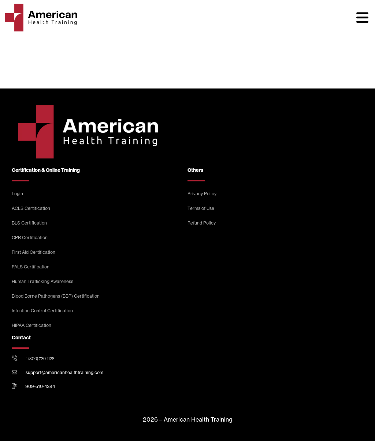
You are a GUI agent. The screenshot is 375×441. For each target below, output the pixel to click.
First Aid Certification (33, 252)
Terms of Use (201, 208)
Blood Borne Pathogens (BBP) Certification (56, 296)
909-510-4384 (40, 386)
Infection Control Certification (42, 310)
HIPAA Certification (31, 325)
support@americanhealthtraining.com (64, 372)
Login (17, 193)
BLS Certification (29, 223)
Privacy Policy (202, 193)
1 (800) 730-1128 (40, 358)
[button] (362, 17)
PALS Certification (30, 267)
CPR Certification (30, 237)
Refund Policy (202, 223)
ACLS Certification (31, 208)
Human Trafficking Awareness (42, 281)
